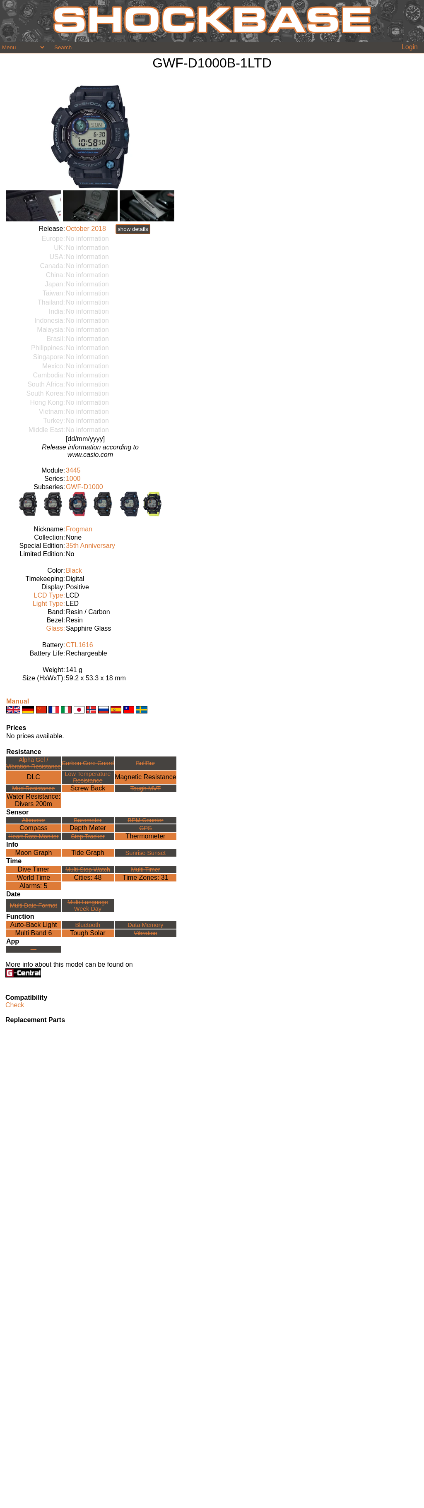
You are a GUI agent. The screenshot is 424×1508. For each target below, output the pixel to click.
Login (410, 46)
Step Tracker (88, 836)
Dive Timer (33, 869)
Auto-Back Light (33, 924)
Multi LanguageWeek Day (87, 905)
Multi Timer (145, 869)
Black (74, 570)
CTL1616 (79, 644)
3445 (73, 470)
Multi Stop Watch (87, 869)
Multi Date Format (33, 905)
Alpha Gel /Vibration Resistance (33, 763)
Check (14, 1005)
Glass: (55, 628)
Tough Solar (87, 932)
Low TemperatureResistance (88, 777)
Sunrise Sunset (145, 853)
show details (133, 229)
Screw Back (87, 788)
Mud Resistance (33, 788)
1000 (73, 478)
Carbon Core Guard (88, 763)
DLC (33, 776)
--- (33, 949)
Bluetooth (88, 925)
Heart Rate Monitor (33, 836)
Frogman (79, 529)
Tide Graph (87, 852)
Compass (33, 827)
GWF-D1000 (84, 486)
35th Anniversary (90, 545)
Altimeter (33, 820)
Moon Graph (33, 852)
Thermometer (145, 836)
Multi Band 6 (33, 932)
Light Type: (49, 603)
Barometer (87, 820)
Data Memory (145, 925)
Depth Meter (88, 827)
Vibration (145, 933)
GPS (145, 828)
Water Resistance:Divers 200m (33, 800)
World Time (34, 877)
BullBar (145, 763)
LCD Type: (49, 595)
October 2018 (86, 228)
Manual (17, 701)
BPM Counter (145, 820)
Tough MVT (145, 788)
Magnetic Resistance (145, 776)
